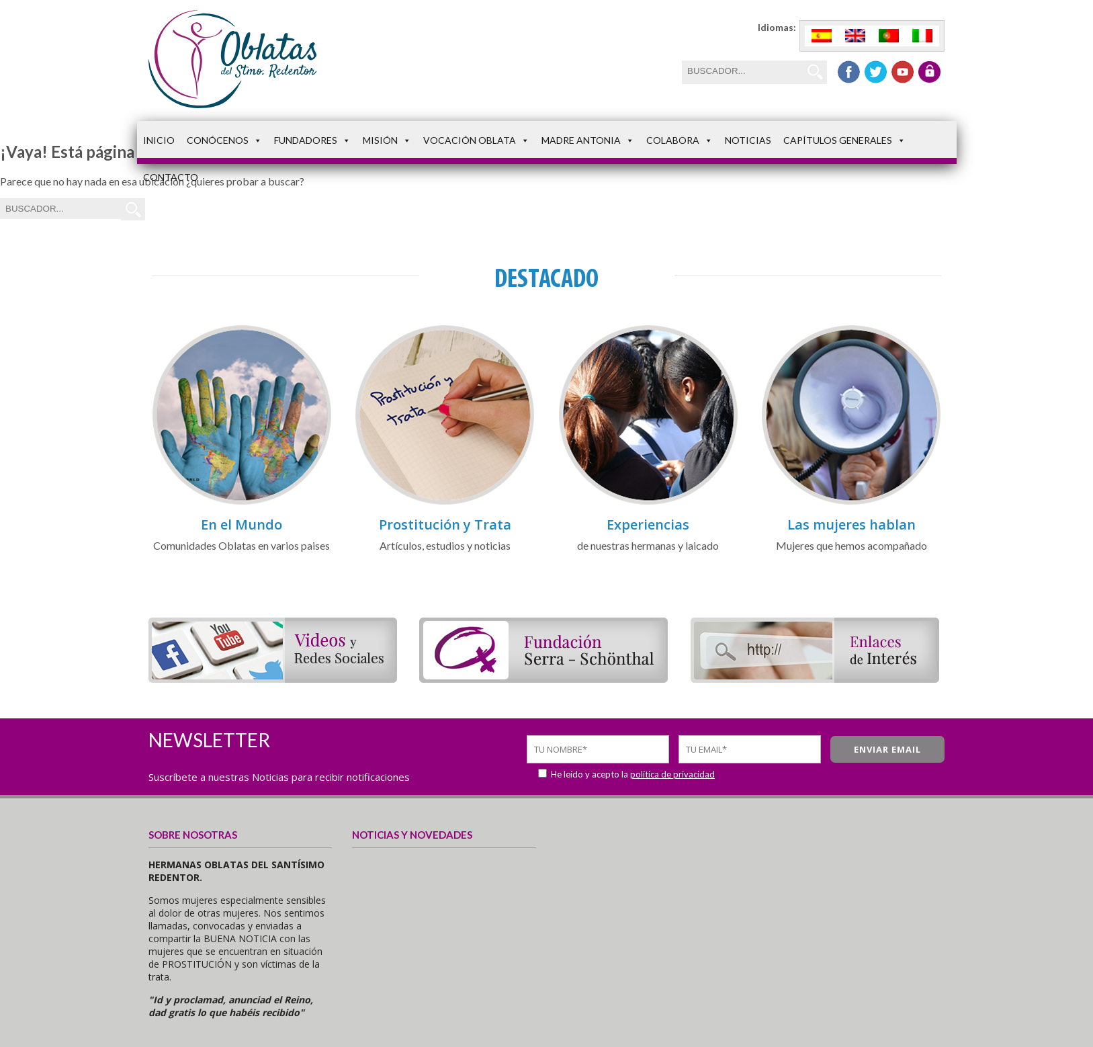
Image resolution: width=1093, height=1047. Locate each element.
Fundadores (312, 140)
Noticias (748, 140)
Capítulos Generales (844, 140)
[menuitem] (821, 36)
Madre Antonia (587, 140)
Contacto (170, 177)
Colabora (679, 140)
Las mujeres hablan (851, 524)
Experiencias (648, 524)
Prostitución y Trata (445, 524)
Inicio (159, 140)
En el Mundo (241, 524)
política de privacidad (672, 774)
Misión (387, 140)
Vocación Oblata (476, 140)
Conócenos (224, 140)
